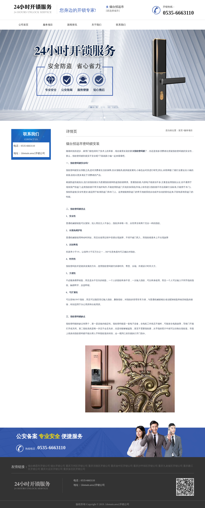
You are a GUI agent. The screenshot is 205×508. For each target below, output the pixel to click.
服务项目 (48, 24)
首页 (180, 130)
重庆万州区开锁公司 (77, 466)
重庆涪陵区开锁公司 (99, 466)
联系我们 (121, 24)
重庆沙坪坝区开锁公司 (145, 466)
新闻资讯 (72, 24)
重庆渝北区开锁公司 (74, 469)
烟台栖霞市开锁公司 (39, 466)
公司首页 (23, 24)
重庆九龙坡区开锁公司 (170, 466)
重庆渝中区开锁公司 (122, 466)
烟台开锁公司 (58, 466)
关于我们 (96, 24)
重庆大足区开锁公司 (52, 469)
